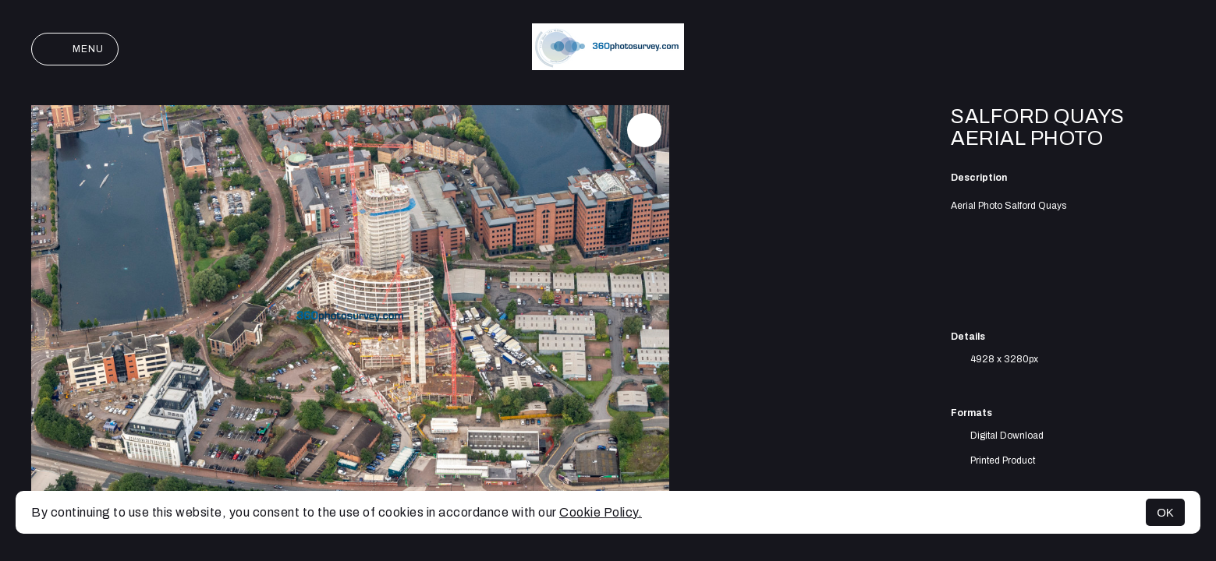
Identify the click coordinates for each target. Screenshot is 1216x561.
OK (1165, 512)
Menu (75, 49)
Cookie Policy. (600, 512)
